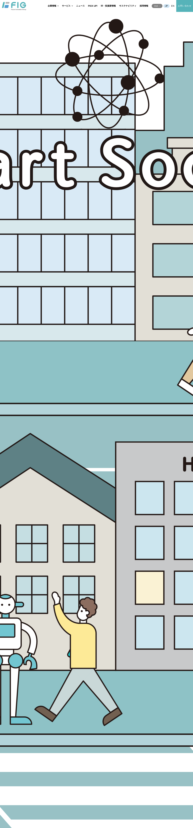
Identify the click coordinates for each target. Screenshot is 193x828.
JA (167, 6)
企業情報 (52, 6)
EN (173, 6)
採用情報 (144, 6)
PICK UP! (92, 6)
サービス (66, 6)
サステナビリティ (127, 6)
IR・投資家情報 (108, 6)
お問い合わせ (184, 6)
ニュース (80, 6)
